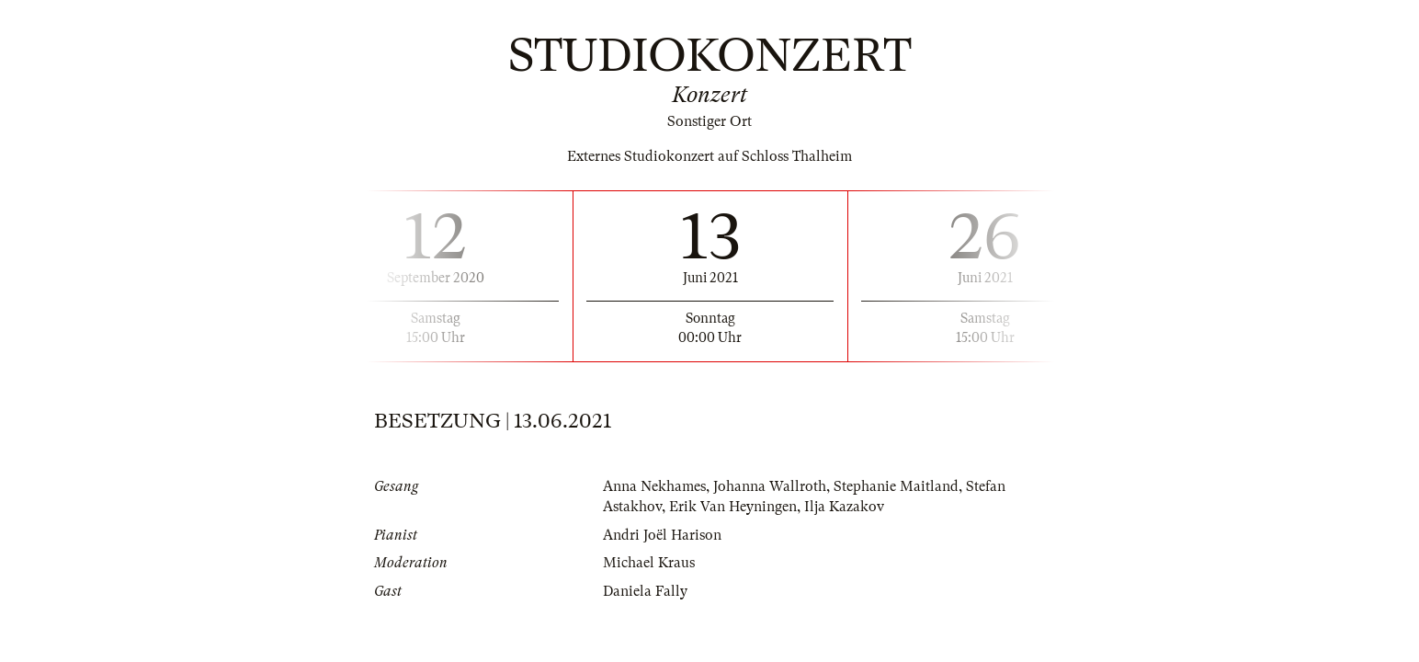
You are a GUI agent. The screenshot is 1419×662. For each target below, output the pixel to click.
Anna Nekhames (654, 486)
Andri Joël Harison (662, 535)
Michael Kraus (649, 562)
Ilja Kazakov (844, 506)
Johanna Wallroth (769, 486)
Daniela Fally (645, 591)
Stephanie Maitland (896, 486)
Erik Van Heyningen (733, 506)
